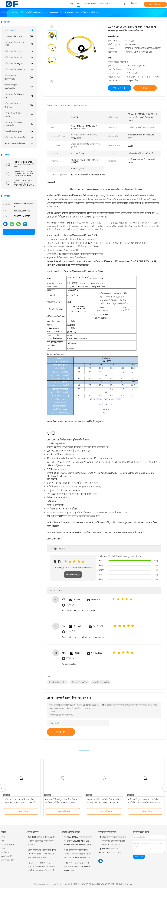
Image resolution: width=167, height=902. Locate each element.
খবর (3, 848)
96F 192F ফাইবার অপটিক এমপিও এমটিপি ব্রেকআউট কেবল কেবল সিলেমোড (41, 841)
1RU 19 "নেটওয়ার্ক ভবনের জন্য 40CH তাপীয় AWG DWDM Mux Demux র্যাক (77, 867)
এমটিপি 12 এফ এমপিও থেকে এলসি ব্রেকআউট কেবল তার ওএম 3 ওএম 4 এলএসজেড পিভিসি (24, 183)
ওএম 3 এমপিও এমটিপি (101, 682)
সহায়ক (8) (70, 605)
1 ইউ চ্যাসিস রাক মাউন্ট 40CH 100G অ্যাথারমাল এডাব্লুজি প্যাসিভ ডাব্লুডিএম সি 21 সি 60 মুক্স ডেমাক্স (78, 854)
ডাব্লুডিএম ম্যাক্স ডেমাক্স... (19, 36)
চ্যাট (19, 232)
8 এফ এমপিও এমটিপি (79, 682)
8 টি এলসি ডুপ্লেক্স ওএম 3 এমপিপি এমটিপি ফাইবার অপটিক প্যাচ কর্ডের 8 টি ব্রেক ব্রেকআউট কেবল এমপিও (145, 802)
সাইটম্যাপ (5, 852)
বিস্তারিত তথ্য (52, 106)
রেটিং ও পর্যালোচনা (81, 106)
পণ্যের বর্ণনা (65, 106)
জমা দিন (61, 731)
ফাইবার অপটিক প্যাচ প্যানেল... (19, 105)
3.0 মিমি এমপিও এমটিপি (57, 682)
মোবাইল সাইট (6, 856)
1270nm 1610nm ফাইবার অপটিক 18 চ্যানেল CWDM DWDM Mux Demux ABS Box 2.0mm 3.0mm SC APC (78, 841)
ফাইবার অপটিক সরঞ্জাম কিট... (19, 137)
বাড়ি (3, 837)
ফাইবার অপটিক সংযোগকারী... (19, 77)
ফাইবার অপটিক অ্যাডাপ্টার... (19, 69)
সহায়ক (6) (70, 658)
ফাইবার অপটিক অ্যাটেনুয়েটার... (19, 86)
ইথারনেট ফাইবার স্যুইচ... (19, 131)
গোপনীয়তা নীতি (7, 860)
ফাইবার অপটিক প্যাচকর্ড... (19, 57)
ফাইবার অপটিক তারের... (19, 51)
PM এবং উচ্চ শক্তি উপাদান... (19, 143)
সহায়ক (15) (70, 631)
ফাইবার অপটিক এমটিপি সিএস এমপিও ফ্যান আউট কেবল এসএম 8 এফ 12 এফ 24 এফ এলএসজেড (104, 802)
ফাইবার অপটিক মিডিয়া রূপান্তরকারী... (19, 124)
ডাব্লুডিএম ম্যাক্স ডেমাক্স (71, 832)
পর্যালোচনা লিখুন (73, 575)
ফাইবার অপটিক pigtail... (19, 63)
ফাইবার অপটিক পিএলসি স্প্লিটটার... (19, 44)
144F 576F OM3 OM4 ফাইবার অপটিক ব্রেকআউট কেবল (24, 164)
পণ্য (2, 841)
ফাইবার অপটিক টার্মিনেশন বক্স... (19, 96)
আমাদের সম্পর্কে (7, 845)
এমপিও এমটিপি (19, 30)
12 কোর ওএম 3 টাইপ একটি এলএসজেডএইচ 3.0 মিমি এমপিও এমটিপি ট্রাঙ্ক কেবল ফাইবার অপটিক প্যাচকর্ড (42, 867)
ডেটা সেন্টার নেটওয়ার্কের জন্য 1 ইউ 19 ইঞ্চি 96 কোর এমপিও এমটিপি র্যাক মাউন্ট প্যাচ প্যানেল (42, 854)
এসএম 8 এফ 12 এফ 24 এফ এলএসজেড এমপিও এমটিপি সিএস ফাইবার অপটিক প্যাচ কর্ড (23, 173)
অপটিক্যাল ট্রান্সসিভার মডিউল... (19, 114)
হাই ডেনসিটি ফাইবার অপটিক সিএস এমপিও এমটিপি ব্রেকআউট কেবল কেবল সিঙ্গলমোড (61, 802)
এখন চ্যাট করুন (155, 4)
